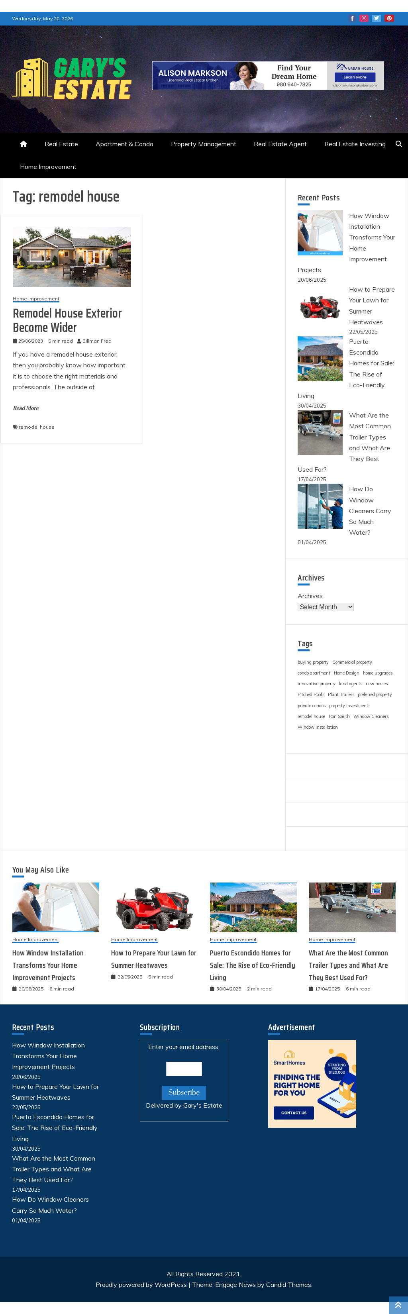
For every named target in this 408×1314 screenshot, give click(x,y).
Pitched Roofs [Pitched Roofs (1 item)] (311, 694)
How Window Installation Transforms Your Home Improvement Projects (48, 965)
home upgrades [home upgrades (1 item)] (377, 673)
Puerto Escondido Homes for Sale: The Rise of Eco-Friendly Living (252, 965)
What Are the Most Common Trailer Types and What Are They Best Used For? (348, 965)
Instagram (364, 18)
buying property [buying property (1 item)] (313, 662)
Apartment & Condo (124, 144)
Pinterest (389, 18)
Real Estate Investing (355, 144)
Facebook (352, 18)
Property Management (203, 144)
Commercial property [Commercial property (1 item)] (352, 662)
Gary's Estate (202, 1105)
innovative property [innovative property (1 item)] (316, 683)
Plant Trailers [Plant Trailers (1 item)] (341, 694)
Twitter (376, 18)
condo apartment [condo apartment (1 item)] (314, 673)
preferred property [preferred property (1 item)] (375, 694)
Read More (25, 408)
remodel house (37, 427)
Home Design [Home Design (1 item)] (346, 673)
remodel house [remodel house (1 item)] (311, 716)
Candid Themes (288, 1285)
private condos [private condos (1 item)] (312, 705)
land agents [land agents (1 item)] (350, 683)
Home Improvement (48, 167)
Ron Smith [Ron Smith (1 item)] (339, 716)
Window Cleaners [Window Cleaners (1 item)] (370, 716)
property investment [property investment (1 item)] (348, 705)
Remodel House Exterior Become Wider (67, 320)
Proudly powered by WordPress (142, 1285)
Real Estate (61, 144)
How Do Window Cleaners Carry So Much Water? (370, 510)
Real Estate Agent (280, 144)
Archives (310, 596)
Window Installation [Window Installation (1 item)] (318, 727)
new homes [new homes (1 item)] (377, 683)
